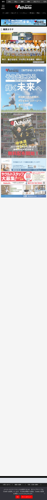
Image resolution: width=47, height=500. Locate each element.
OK (18, 497)
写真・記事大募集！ (33, 484)
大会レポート (14, 13)
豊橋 (22, 2)
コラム (44, 13)
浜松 (9, 2)
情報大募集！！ (19, 484)
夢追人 (38, 13)
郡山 (16, 2)
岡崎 (28, 2)
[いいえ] (44, 493)
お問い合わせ (6, 484)
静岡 (3, 2)
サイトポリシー (27, 497)
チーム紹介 (6, 13)
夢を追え (32, 13)
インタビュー (24, 13)
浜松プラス (36, 2)
